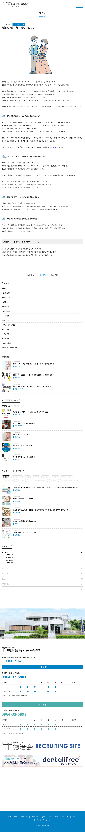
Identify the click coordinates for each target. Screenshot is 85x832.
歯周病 (5, 302)
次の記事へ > (56, 275)
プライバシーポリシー (44, 820)
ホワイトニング (8, 320)
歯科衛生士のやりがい (11, 347)
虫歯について (8, 297)
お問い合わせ (53, 817)
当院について (12, 817)
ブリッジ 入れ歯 (9, 325)
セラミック (7, 329)
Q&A (43, 817)
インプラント (8, 334)
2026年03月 (10, 557)
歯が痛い (6, 311)
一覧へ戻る (42, 275)
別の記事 (52, 147)
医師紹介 (24, 817)
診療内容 (34, 817)
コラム (74, 817)
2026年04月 (10, 555)
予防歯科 (6, 316)
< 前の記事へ (29, 275)
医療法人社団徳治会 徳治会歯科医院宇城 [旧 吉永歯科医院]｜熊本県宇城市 (15, 3)
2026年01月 (10, 563)
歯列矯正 (6, 306)
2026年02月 (10, 560)
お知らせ (6, 338)
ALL (4, 288)
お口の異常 (7, 343)
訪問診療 (6, 293)
